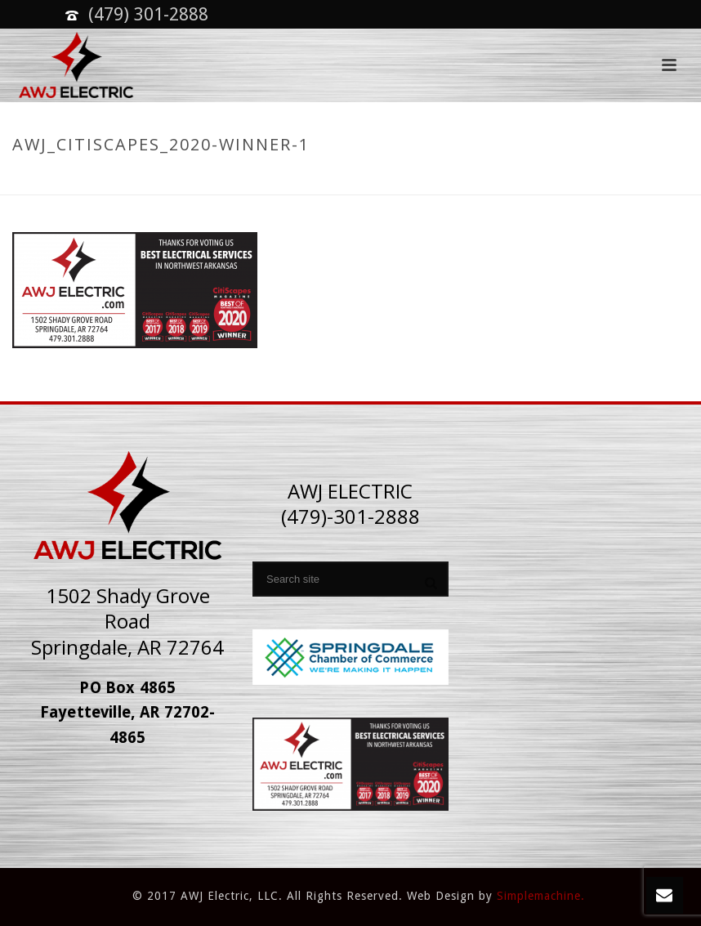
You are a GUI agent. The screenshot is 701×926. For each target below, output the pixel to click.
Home (448, 179)
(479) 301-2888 (148, 14)
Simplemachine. (541, 895)
